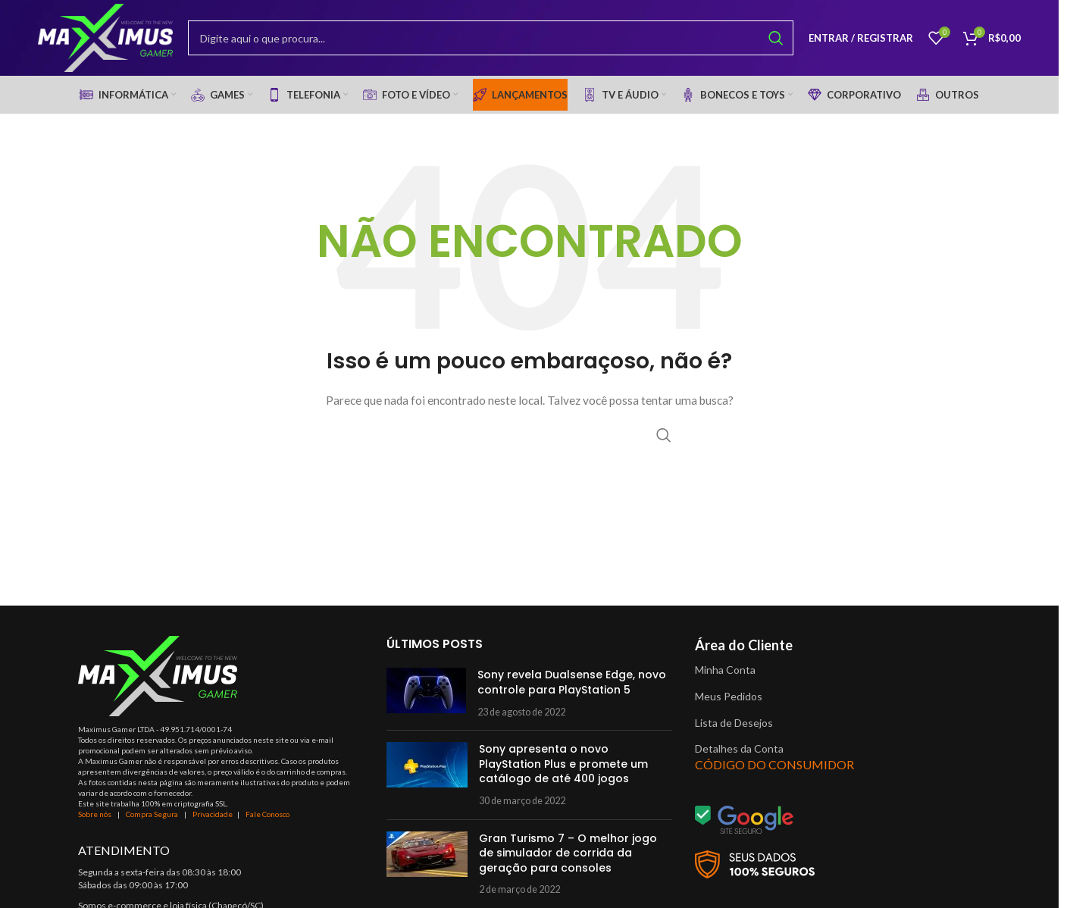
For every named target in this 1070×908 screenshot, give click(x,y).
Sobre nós (94, 814)
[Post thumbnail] (426, 693)
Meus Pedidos (728, 696)
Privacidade (212, 814)
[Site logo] (105, 36)
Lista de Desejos (734, 722)
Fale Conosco (267, 814)
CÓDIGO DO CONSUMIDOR (774, 764)
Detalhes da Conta (739, 748)
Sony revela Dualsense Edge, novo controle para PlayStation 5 (571, 682)
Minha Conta (725, 669)
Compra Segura (153, 814)
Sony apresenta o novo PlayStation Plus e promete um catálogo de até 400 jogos (563, 763)
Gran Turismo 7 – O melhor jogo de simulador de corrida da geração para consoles (568, 853)
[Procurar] (490, 37)
